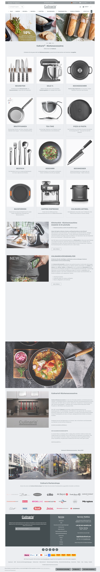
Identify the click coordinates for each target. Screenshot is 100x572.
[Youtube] (46, 549)
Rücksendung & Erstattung (61, 531)
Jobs (61, 539)
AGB (61, 522)
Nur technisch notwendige (63, 569)
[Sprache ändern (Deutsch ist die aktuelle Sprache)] (74, 3)
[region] (50, 29)
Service (61, 517)
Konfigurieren (76, 569)
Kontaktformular (86, 539)
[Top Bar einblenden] (90, 6)
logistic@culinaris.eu (83, 536)
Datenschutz (61, 527)
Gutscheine (61, 535)
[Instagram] (50, 549)
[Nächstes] (91, 11)
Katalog (61, 542)
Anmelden (10, 2)
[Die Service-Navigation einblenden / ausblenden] (83, 3)
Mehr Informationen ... (45, 568)
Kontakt (61, 544)
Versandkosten (46, 559)
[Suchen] (22, 6)
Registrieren (17, 2)
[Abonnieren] (38, 528)
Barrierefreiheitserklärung (61, 533)
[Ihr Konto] (80, 6)
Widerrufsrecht (61, 529)
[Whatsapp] (53, 549)
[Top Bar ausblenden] (91, 3)
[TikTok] (56, 549)
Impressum (61, 520)
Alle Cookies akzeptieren (88, 569)
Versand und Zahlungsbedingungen (61, 525)
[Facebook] (43, 549)
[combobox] (15, 6)
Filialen (61, 537)
